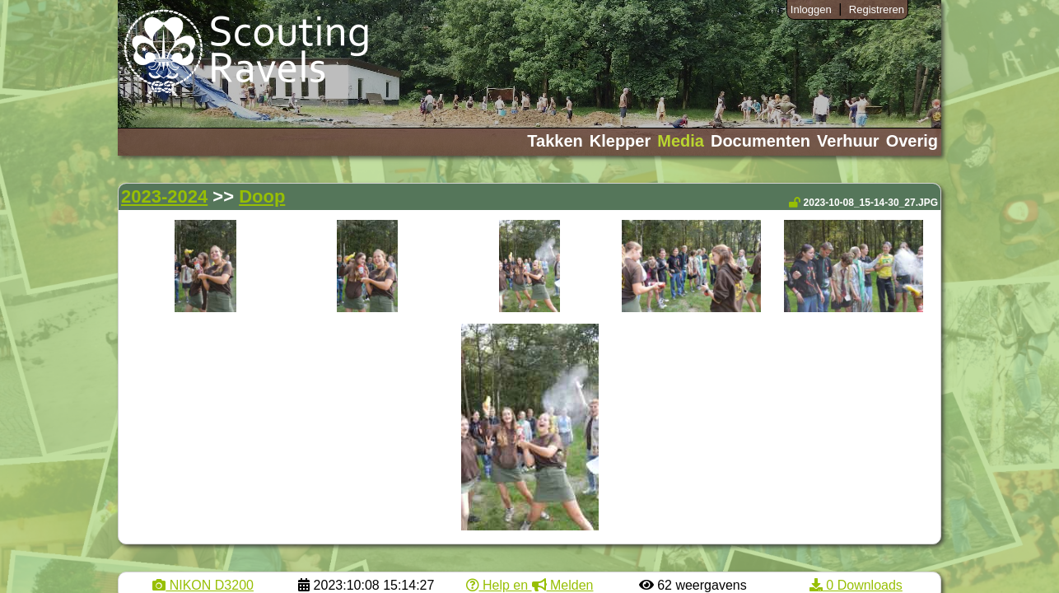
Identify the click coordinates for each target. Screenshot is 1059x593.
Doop (262, 196)
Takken (554, 141)
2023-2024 (164, 196)
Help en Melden (530, 585)
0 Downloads (856, 585)
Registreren (876, 9)
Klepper (620, 141)
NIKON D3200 (203, 585)
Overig (912, 141)
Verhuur (848, 141)
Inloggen (811, 9)
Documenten (760, 141)
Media (680, 141)
